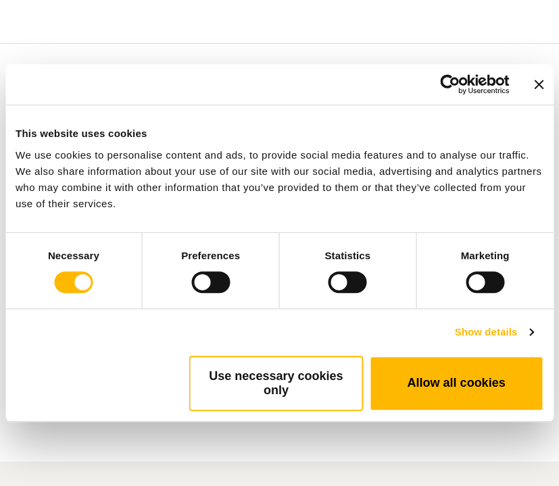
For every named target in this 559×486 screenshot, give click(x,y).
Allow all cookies (457, 382)
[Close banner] (538, 84)
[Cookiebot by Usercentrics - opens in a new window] (450, 84)
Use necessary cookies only (276, 383)
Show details (486, 332)
